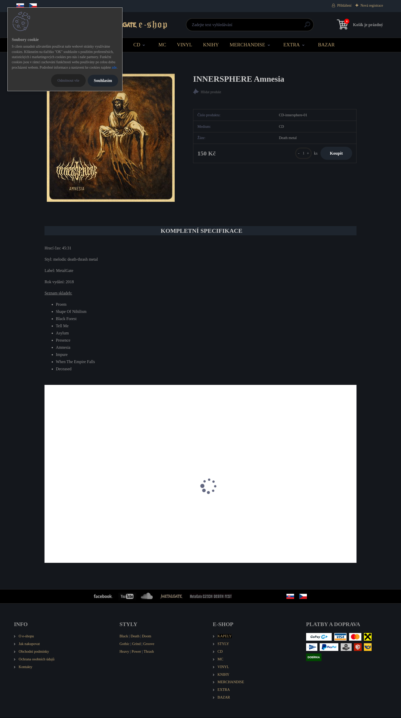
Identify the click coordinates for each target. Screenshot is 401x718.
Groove (148, 644)
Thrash (149, 652)
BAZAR (326, 44)
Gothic (124, 644)
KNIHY (211, 44)
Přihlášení (344, 5)
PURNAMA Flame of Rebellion (310, 516)
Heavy (124, 652)
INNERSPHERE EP (64, 516)
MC (162, 44)
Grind (136, 644)
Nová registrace (371, 5)
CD (136, 44)
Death (135, 636)
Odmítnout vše (68, 80)
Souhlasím (103, 80)
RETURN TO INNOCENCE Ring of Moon (235, 519)
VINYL (184, 44)
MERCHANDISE (247, 44)
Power (136, 652)
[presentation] (48, 493)
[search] (262, 26)
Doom (146, 636)
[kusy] (301, 154)
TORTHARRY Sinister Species (151, 516)
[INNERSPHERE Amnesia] (111, 138)
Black (123, 636)
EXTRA (291, 44)
